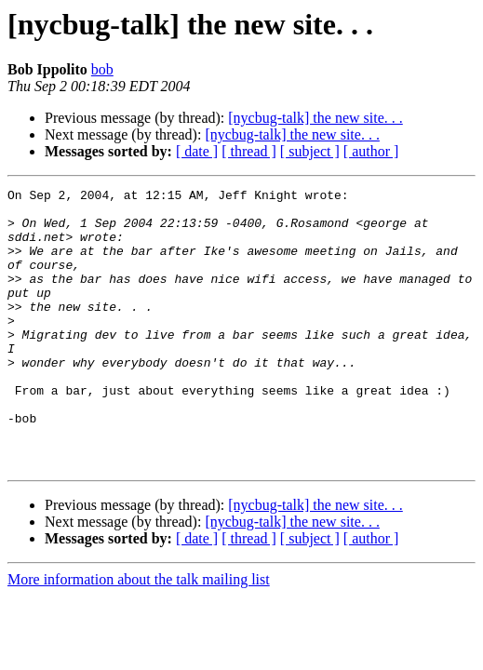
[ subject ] (310, 151)
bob (102, 69)
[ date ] (197, 151)
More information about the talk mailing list (138, 635)
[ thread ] (248, 151)
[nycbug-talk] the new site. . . (315, 118)
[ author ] (371, 151)
